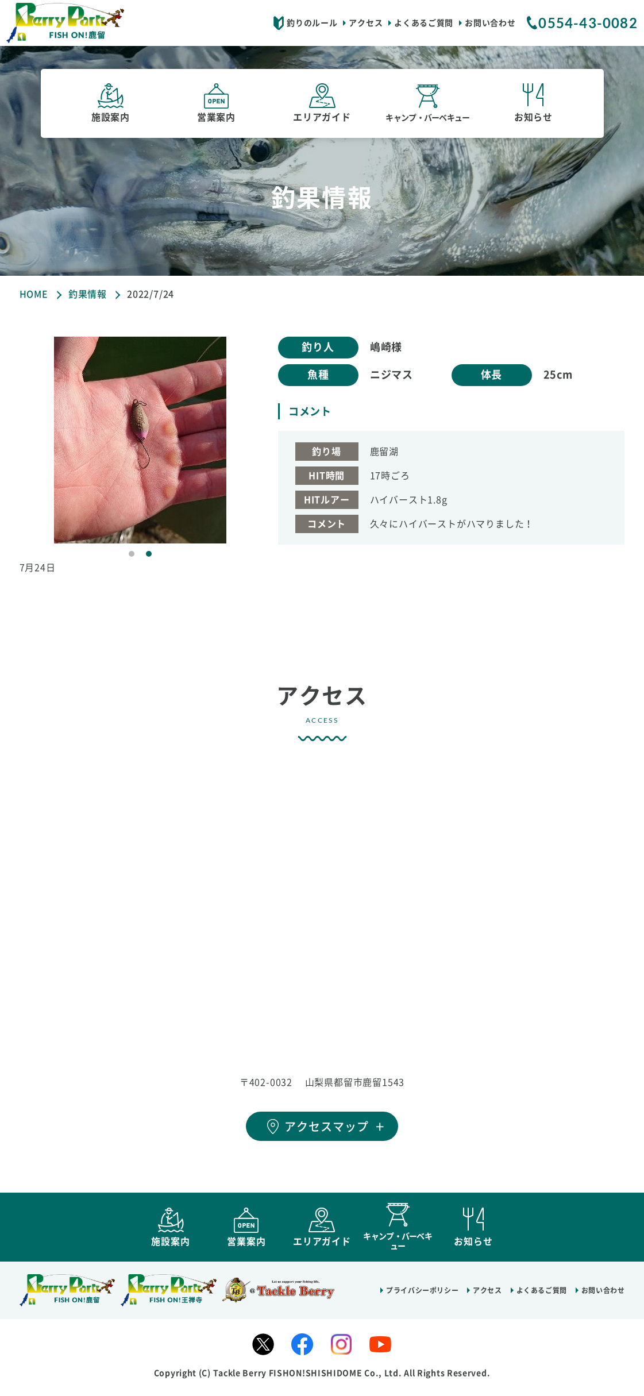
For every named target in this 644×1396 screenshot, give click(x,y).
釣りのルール (312, 23)
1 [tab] (131, 554)
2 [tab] (149, 554)
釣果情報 (87, 294)
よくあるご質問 (423, 23)
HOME (34, 294)
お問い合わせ (490, 23)
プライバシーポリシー (422, 1295)
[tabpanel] (140, 440)
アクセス (366, 23)
